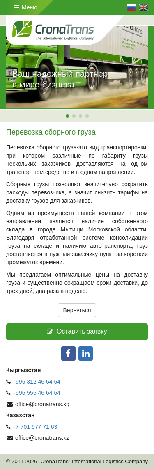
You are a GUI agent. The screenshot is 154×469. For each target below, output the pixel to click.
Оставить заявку (77, 331)
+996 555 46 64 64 (37, 392)
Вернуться (77, 310)
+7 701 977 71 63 (34, 426)
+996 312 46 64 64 (36, 381)
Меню (25, 7)
